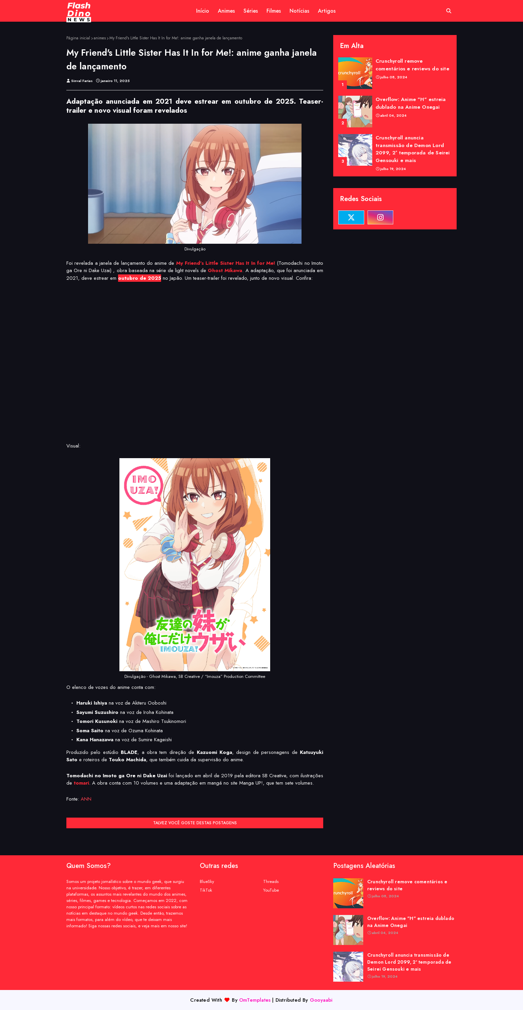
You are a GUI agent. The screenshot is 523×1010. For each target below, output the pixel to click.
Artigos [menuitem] (327, 11)
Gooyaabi (321, 1000)
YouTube (271, 890)
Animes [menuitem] (226, 11)
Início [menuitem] (202, 11)
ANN (86, 799)
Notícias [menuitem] (299, 11)
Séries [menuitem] (250, 11)
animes (100, 38)
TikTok (206, 890)
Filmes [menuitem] (274, 11)
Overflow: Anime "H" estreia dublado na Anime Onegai (411, 103)
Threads (271, 881)
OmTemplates (255, 1000)
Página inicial (78, 38)
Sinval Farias (82, 80)
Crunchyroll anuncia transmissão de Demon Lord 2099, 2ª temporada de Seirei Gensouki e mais (413, 149)
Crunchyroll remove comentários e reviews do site (412, 64)
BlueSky (207, 881)
